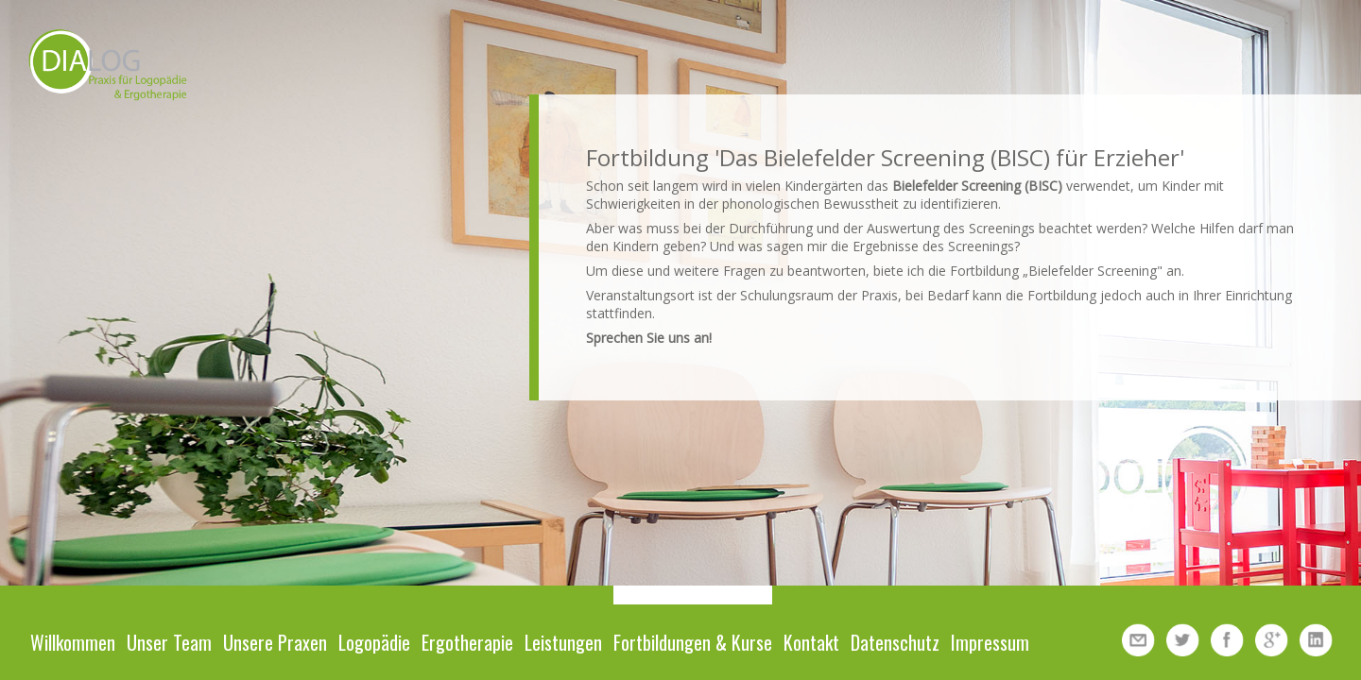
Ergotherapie (467, 642)
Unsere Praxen (275, 642)
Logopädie (374, 642)
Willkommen (72, 642)
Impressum (990, 642)
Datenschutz (895, 642)
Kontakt (811, 642)
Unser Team (169, 642)
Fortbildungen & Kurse (692, 642)
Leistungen (563, 642)
